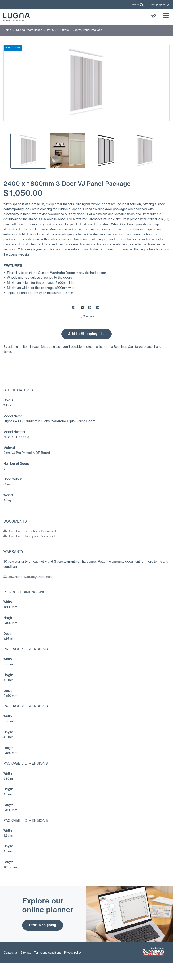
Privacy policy (72, 953)
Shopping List (160, 4)
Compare (88, 316)
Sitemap (26, 953)
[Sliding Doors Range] (29, 30)
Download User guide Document (29, 536)
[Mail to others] (98, 308)
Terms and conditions (47, 953)
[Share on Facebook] (74, 308)
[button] (137, 4)
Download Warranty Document (27, 577)
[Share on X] (82, 308)
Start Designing (42, 925)
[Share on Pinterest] (90, 308)
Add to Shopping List (86, 334)
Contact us (10, 953)
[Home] (7, 30)
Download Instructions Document (29, 531)
